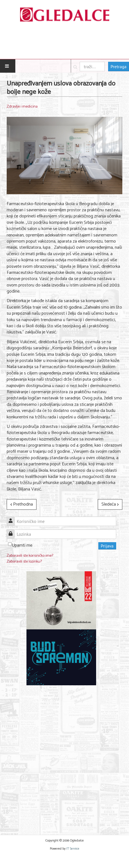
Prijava (107, 546)
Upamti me (22, 545)
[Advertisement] (64, 756)
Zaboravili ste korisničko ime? (30, 556)
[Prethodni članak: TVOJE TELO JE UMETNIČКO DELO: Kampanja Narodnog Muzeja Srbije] (21, 504)
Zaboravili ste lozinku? (24, 561)
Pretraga (118, 66)
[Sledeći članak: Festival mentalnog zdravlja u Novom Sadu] (110, 504)
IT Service (72, 848)
